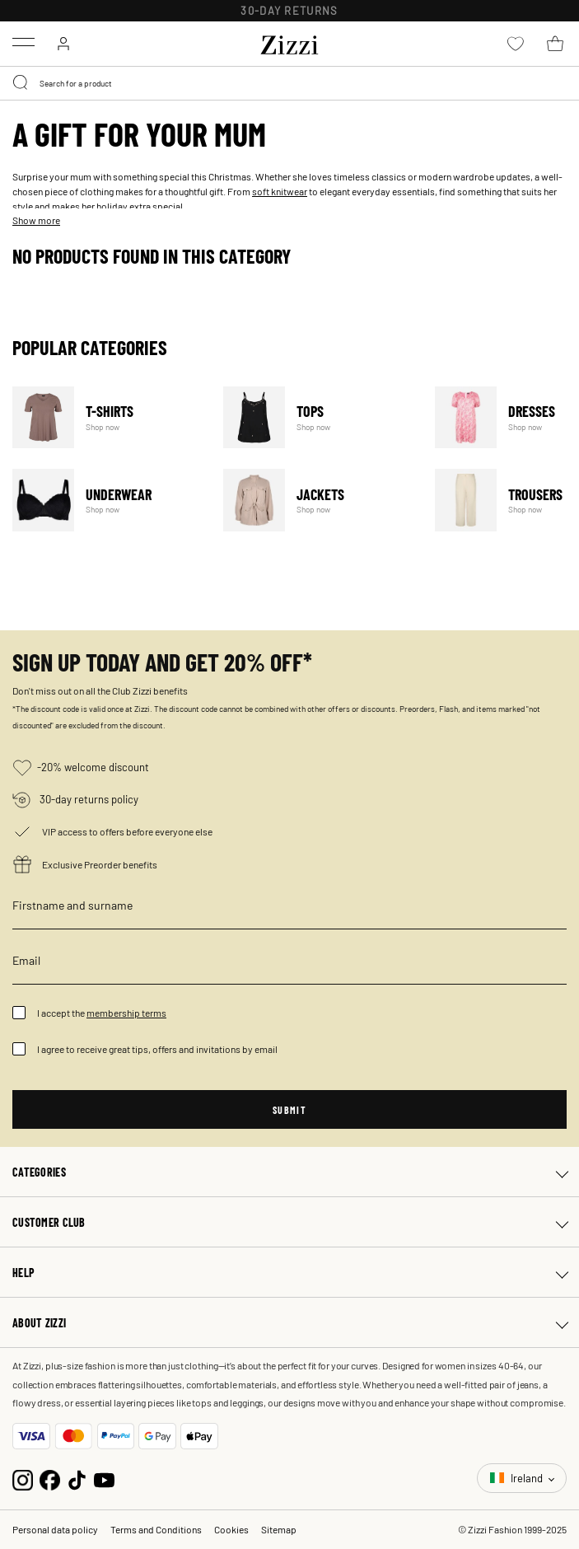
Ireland (517, 1478)
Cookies (231, 1529)
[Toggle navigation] (23, 42)
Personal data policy (55, 1529)
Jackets (318, 500)
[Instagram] (22, 1477)
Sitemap (279, 1529)
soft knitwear (279, 191)
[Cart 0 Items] (555, 43)
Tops (318, 417)
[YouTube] (104, 1477)
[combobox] (289, 83)
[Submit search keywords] (21, 83)
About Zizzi (39, 1322)
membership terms (126, 1012)
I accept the (101, 1012)
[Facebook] (50, 1477)
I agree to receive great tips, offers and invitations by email (157, 1048)
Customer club (49, 1221)
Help (23, 1272)
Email (26, 960)
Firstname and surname (72, 904)
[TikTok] (77, 1477)
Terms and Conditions (156, 1529)
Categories (39, 1171)
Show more (36, 220)
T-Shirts (107, 417)
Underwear (107, 500)
